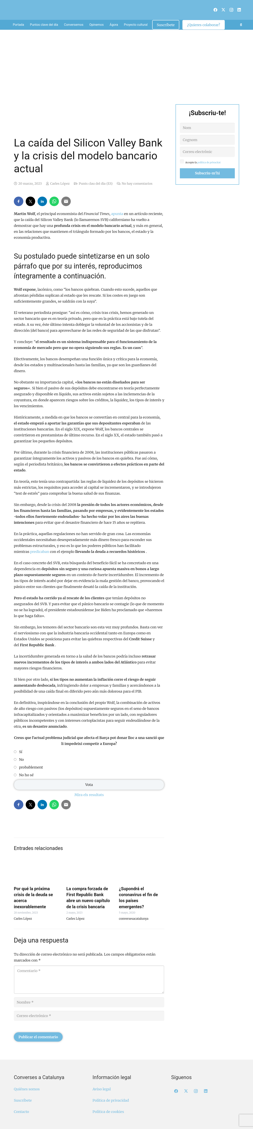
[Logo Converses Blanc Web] (120, 10)
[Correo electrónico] (89, 1016)
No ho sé (26, 775)
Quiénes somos (27, 1089)
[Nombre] (89, 1002)
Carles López (60, 183)
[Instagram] (231, 10)
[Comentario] (89, 979)
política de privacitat (209, 162)
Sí (20, 752)
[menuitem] (210, 8)
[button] (241, 25)
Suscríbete (23, 1100)
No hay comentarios (137, 183)
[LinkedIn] (239, 10)
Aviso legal (102, 1089)
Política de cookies (108, 1111)
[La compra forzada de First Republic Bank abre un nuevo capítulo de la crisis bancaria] (89, 870)
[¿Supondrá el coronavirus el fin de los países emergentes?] (141, 870)
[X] (223, 10)
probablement (31, 767)
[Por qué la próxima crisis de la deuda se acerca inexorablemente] (36, 870)
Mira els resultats (89, 794)
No (21, 759)
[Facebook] (215, 10)
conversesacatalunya (133, 919)
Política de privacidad (111, 1100)
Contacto (21, 1111)
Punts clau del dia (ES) (95, 183)
